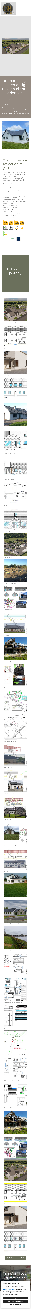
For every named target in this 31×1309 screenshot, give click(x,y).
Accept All (15, 1298)
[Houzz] (15, 278)
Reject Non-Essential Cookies (15, 1301)
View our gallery (15, 1257)
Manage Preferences (15, 1304)
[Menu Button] (28, 3)
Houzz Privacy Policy (8, 1289)
